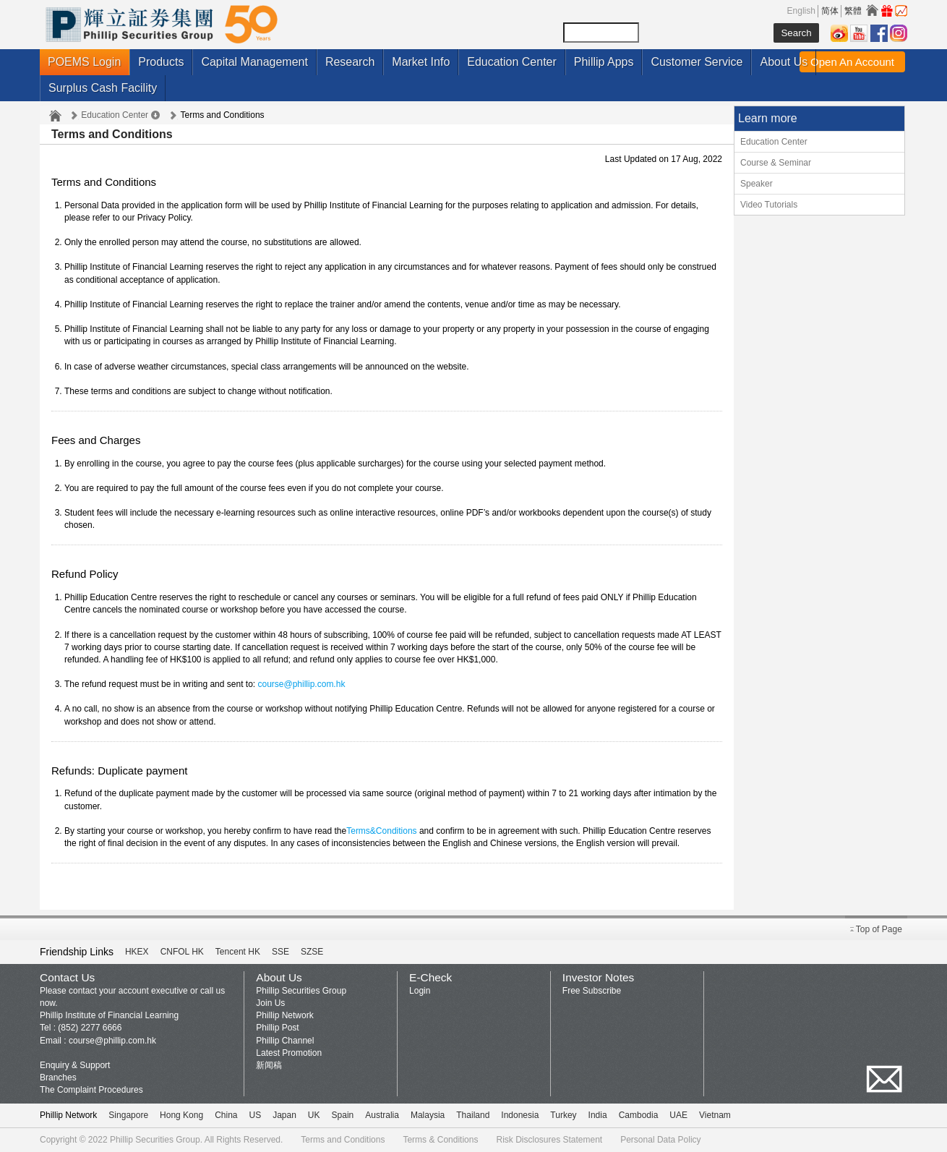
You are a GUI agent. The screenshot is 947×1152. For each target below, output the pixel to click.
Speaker (756, 184)
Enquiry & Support (75, 1065)
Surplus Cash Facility (102, 88)
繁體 (853, 11)
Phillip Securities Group (301, 991)
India (597, 1115)
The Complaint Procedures (91, 1090)
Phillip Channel (285, 1041)
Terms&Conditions (381, 831)
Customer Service (696, 62)
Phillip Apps (604, 62)
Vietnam (715, 1115)
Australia (382, 1115)
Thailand (472, 1115)
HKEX (137, 952)
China (226, 1115)
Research (349, 62)
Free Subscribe (591, 991)
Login (419, 991)
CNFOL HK (182, 952)
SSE (280, 952)
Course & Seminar (775, 163)
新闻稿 (269, 1065)
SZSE (312, 952)
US (255, 1115)
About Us (783, 62)
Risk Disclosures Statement (549, 1140)
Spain (343, 1115)
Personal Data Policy (660, 1140)
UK (314, 1115)
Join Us (270, 1003)
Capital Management (254, 62)
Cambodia (639, 1115)
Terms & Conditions (440, 1140)
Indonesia (520, 1115)
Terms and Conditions (343, 1140)
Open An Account (852, 62)
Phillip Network (284, 1015)
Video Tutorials (768, 205)
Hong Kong (181, 1115)
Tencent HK (237, 952)
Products (161, 62)
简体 (830, 11)
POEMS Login (84, 62)
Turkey (563, 1115)
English (801, 11)
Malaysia (428, 1115)
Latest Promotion (289, 1053)
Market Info (421, 62)
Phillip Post (277, 1028)
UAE (678, 1115)
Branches (58, 1077)
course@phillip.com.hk (301, 684)
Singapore (128, 1115)
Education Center (512, 62)
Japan (284, 1115)
